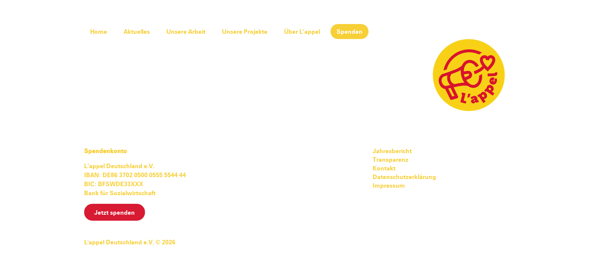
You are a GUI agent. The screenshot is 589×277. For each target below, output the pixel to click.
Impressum (389, 186)
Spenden (349, 32)
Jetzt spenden (114, 213)
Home (98, 32)
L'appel (469, 75)
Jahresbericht (392, 151)
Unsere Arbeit (185, 32)
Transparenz (390, 160)
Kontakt (384, 169)
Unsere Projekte (244, 32)
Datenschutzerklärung (404, 177)
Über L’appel (302, 32)
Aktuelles (137, 32)
